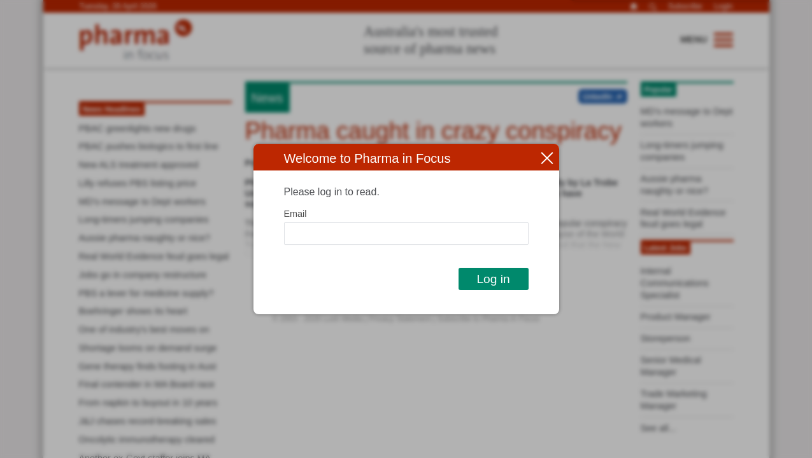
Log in (492, 279)
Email (295, 214)
